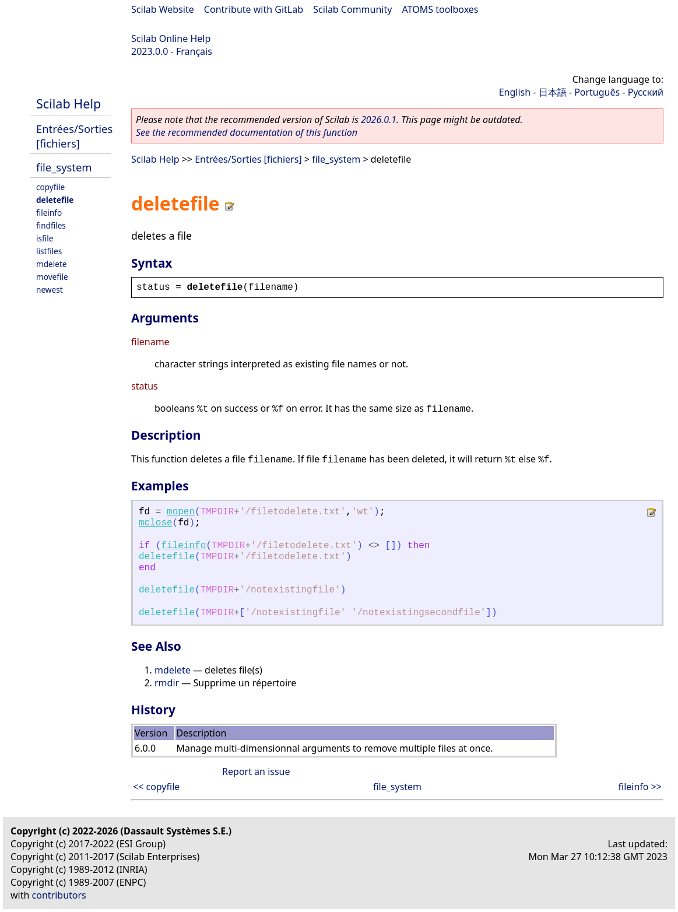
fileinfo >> (640, 786)
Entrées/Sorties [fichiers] (74, 135)
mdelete (51, 263)
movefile (52, 276)
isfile (44, 238)
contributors (59, 895)
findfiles (51, 225)
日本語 (553, 92)
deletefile (54, 199)
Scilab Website (162, 9)
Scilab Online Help (170, 38)
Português (597, 92)
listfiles (49, 251)
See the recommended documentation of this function (246, 132)
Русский (645, 92)
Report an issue (256, 771)
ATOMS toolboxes (440, 9)
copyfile (50, 186)
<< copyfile (156, 786)
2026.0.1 (378, 119)
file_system (64, 167)
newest (49, 289)
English (515, 92)
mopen (181, 512)
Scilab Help (68, 103)
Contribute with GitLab (253, 9)
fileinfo (49, 212)
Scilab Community (352, 9)
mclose (156, 523)
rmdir (166, 682)
